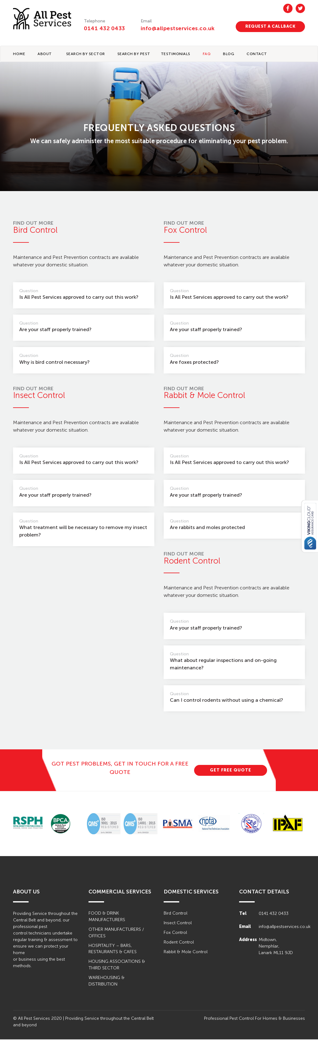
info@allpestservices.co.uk (178, 28)
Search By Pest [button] (133, 54)
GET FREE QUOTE (230, 770)
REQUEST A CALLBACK (270, 26)
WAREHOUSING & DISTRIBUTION (107, 982)
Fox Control (175, 933)
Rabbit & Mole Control (185, 952)
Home (19, 54)
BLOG (228, 54)
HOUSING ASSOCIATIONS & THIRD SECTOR (117, 966)
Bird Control (175, 913)
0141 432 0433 (104, 28)
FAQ (207, 54)
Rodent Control (179, 942)
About (45, 54)
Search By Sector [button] (85, 54)
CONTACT (257, 54)
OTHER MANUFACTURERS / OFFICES (116, 933)
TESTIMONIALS (175, 54)
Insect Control (178, 923)
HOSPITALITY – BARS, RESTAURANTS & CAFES (113, 949)
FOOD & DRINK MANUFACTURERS (107, 917)
